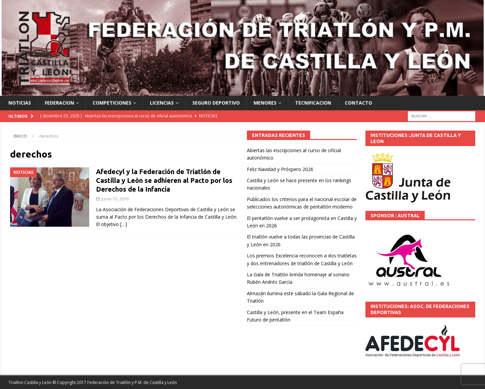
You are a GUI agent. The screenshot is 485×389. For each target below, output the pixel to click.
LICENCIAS (162, 103)
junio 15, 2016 (115, 199)
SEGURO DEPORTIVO (216, 103)
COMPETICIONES (112, 103)
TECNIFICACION (313, 103)
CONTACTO (358, 103)
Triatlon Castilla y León (30, 382)
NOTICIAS (19, 103)
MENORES (265, 103)
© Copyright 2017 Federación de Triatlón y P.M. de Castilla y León (115, 382)
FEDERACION (59, 103)
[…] (123, 224)
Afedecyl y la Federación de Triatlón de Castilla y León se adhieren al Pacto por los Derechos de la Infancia (164, 180)
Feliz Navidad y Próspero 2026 (280, 169)
